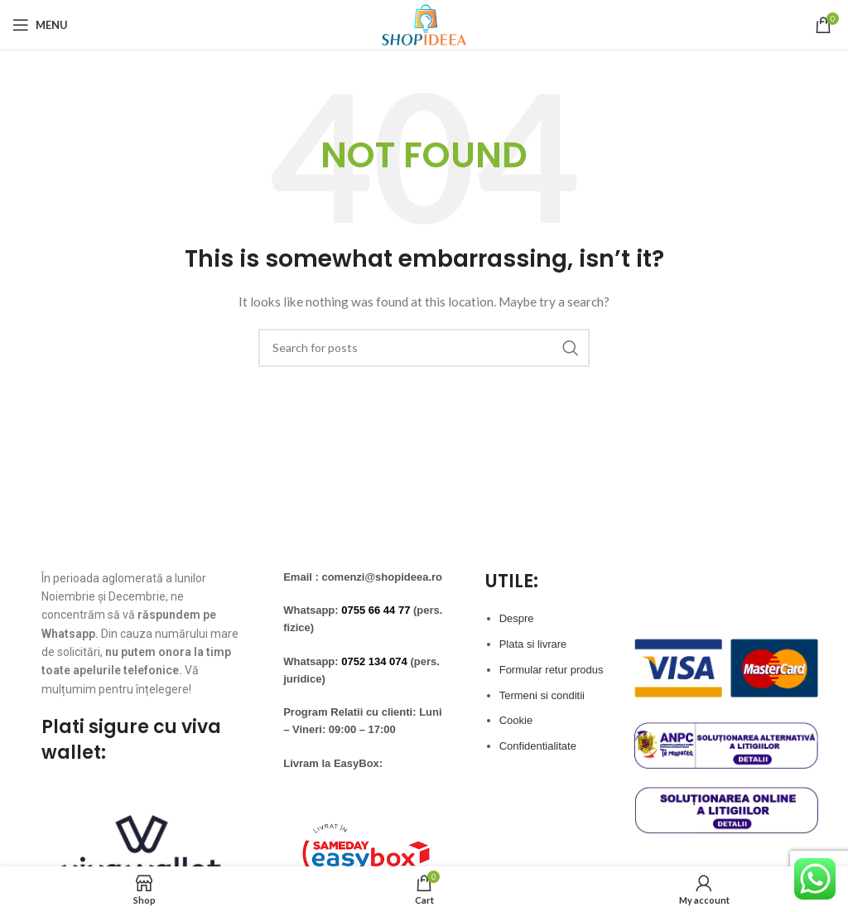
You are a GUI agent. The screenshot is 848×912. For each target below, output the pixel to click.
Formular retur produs (551, 669)
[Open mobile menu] (40, 24)
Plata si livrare (533, 644)
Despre (516, 618)
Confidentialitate (537, 746)
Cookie (515, 720)
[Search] (424, 348)
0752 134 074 (374, 661)
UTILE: (511, 581)
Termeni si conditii (542, 695)
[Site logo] (424, 24)
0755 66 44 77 (375, 610)
